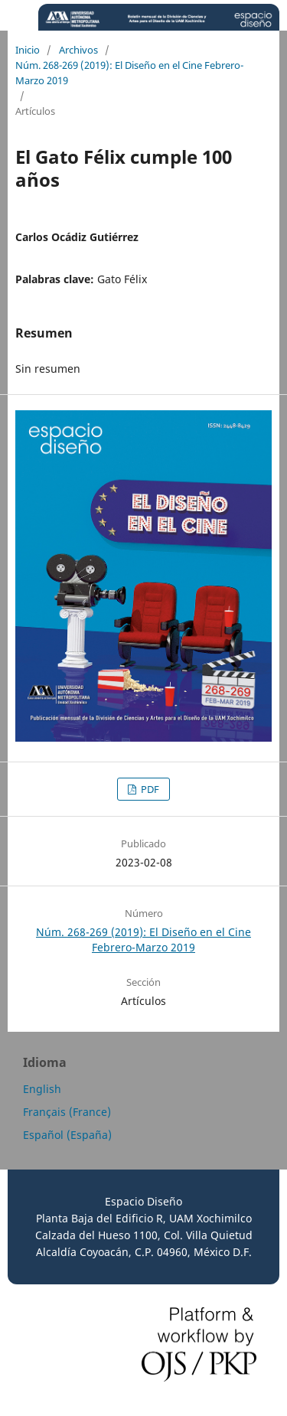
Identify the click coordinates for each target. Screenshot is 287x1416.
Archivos (78, 50)
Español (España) (67, 1134)
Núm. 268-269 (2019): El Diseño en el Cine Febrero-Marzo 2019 (129, 72)
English (42, 1089)
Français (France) (67, 1111)
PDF (149, 789)
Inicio (27, 50)
